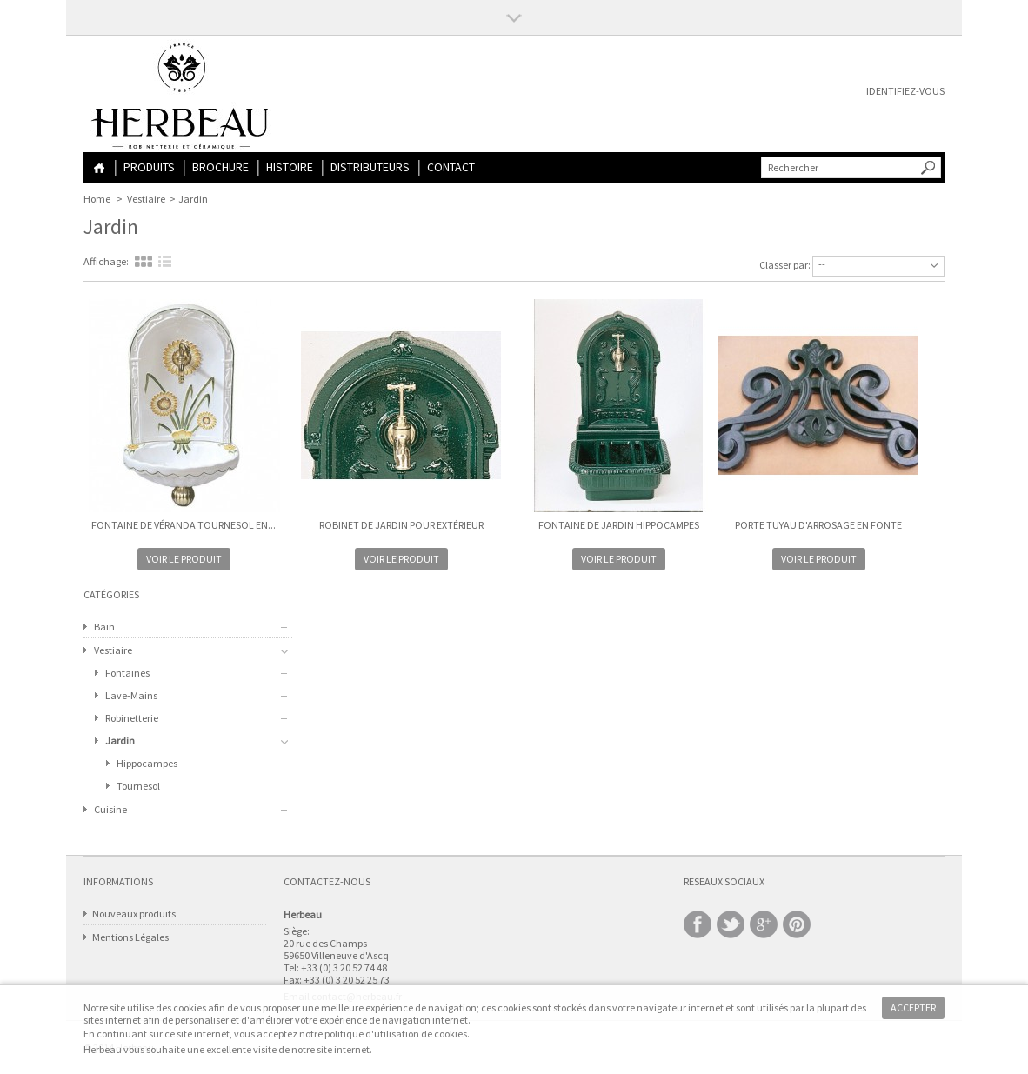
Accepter (913, 1007)
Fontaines (127, 672)
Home (99, 168)
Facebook (697, 924)
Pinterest (797, 924)
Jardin (120, 740)
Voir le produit (184, 558)
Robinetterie (131, 717)
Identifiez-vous (905, 91)
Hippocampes (147, 763)
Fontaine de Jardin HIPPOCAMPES (618, 524)
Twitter (730, 924)
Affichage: (106, 261)
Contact (451, 167)
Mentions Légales (130, 937)
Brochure (220, 167)
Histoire (289, 167)
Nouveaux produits (134, 913)
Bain (104, 626)
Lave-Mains (131, 695)
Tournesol (138, 785)
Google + (764, 924)
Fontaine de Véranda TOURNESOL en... (183, 524)
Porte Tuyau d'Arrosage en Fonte (818, 524)
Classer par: (785, 264)
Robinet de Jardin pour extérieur (401, 524)
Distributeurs (370, 167)
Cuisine (110, 809)
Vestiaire (146, 198)
